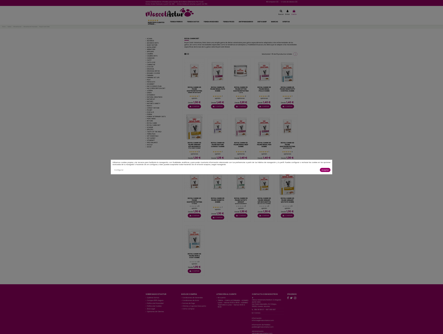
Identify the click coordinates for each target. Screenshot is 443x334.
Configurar (118, 170)
